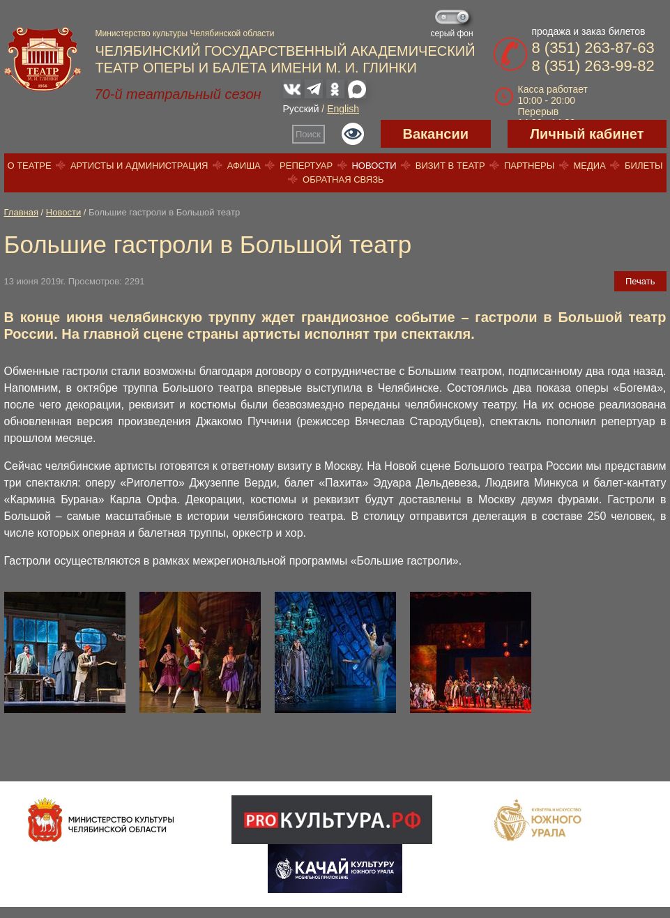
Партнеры (529, 165)
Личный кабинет (587, 133)
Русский (301, 108)
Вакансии (436, 133)
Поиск (308, 134)
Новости (373, 165)
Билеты (644, 165)
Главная (21, 212)
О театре (29, 165)
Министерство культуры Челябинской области (185, 33)
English (343, 108)
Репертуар (306, 165)
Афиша (244, 165)
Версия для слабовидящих (353, 134)
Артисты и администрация (139, 165)
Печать (640, 281)
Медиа (589, 165)
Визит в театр (450, 165)
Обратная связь (343, 179)
